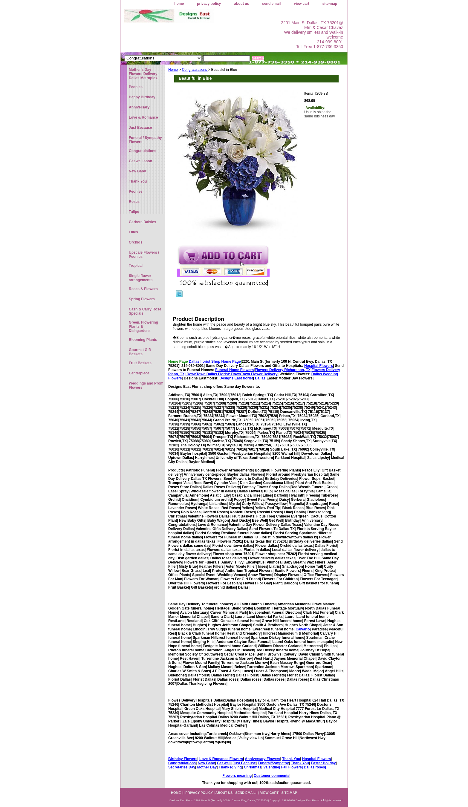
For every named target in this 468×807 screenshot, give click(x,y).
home (179, 3)
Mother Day (207, 767)
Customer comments (271, 776)
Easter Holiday (323, 763)
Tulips (134, 212)
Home (173, 70)
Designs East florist (236, 378)
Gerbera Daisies (142, 222)
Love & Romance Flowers (221, 759)
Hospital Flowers (318, 366)
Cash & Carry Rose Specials (145, 311)
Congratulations (195, 70)
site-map (329, 3)
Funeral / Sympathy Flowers (145, 140)
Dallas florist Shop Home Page (215, 361)
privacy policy (209, 3)
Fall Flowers (291, 767)
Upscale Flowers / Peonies (144, 254)
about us (241, 3)
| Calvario (301, 629)
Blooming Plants (143, 340)
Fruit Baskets (140, 363)
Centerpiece (139, 373)
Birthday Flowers (182, 759)
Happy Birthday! (143, 97)
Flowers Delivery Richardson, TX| (283, 370)
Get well (224, 763)
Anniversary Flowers (262, 759)
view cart (301, 3)
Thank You (291, 759)
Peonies (136, 87)
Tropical (136, 266)
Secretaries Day (181, 767)
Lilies (133, 232)
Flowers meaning (237, 776)
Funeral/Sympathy (273, 763)
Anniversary (139, 107)
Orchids (135, 242)
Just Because (244, 763)
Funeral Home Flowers (234, 370)
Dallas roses (314, 767)
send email (271, 3)
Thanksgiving (230, 767)
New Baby (206, 763)
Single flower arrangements (140, 278)
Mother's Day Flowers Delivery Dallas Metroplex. (143, 74)
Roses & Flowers (143, 289)
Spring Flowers (142, 299)
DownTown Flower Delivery (254, 374)
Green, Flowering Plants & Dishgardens (143, 326)
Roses (134, 202)
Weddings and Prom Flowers (146, 385)
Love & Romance (143, 117)
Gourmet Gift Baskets (140, 352)
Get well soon (140, 161)
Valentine (271, 767)
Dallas (260, 378)
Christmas (252, 767)
